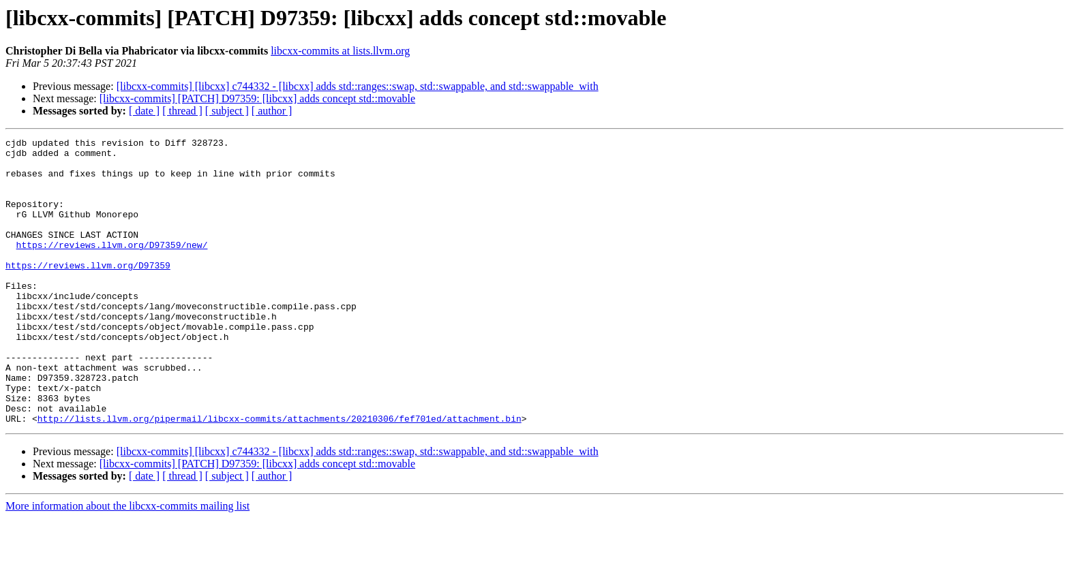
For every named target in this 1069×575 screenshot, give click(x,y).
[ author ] (272, 110)
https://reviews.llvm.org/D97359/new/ (112, 267)
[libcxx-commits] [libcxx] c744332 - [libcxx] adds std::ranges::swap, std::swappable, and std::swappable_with (358, 86)
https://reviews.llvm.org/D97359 (87, 291)
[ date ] (144, 110)
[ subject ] (227, 110)
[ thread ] (182, 110)
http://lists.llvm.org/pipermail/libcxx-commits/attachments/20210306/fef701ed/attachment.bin (279, 475)
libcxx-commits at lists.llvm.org (340, 51)
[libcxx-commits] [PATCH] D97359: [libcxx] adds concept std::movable (257, 98)
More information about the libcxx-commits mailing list (127, 563)
